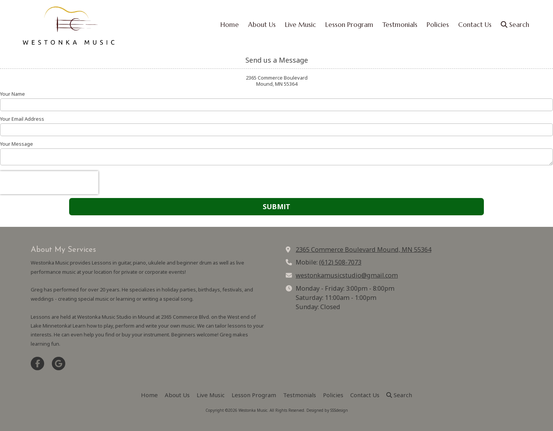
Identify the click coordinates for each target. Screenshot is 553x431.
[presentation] (49, 182)
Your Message (16, 144)
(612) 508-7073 (340, 262)
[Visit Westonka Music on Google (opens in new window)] (58, 363)
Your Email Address (22, 119)
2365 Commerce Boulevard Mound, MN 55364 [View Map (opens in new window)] (363, 249)
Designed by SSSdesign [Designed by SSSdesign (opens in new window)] (327, 410)
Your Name (12, 94)
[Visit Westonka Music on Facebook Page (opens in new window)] (37, 363)
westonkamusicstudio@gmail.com (347, 275)
